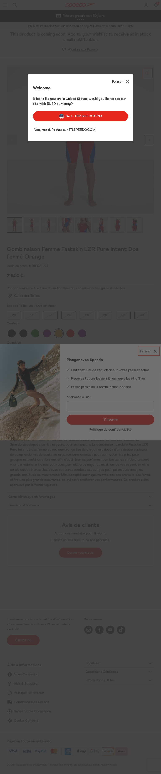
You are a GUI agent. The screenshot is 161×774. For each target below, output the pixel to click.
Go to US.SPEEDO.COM (80, 116)
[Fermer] (121, 81)
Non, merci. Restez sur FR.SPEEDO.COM (64, 129)
